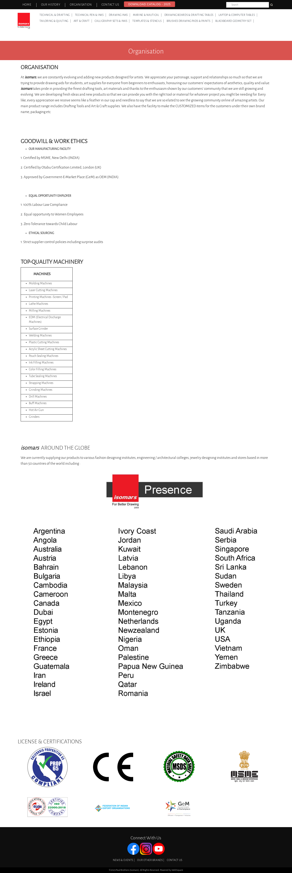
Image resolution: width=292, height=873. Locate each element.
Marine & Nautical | (147, 15)
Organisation (81, 4)
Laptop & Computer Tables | (238, 15)
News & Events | (124, 860)
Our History (50, 4)
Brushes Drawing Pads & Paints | (190, 21)
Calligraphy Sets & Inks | (112, 21)
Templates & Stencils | (148, 21)
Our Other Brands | (150, 860)
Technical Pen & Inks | (90, 15)
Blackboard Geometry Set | (234, 21)
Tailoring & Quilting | (55, 21)
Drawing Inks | (119, 15)
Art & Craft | (83, 21)
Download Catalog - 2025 (149, 4)
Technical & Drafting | (56, 15)
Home (26, 4)
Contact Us (110, 4)
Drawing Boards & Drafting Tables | (190, 15)
